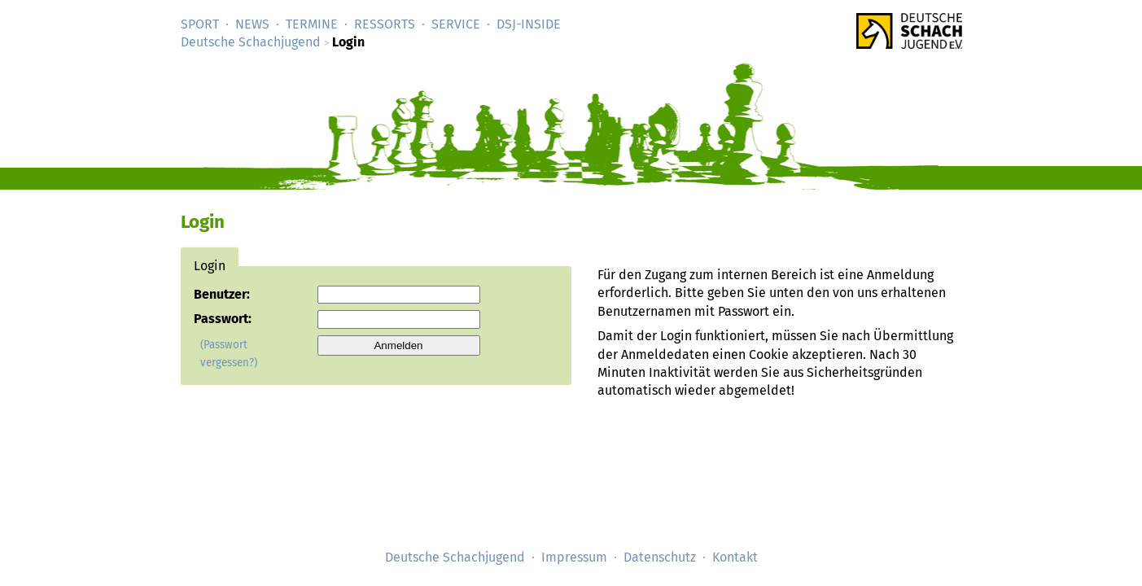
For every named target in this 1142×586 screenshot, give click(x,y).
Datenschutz (660, 557)
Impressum (574, 557)
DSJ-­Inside (529, 24)
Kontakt (735, 557)
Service (455, 24)
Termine (312, 24)
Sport (200, 24)
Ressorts (384, 24)
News (252, 24)
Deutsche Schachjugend (251, 42)
